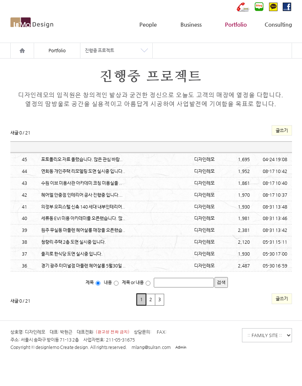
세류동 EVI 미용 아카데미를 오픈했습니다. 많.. (83, 218)
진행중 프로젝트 (99, 50)
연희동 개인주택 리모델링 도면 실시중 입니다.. (83, 171)
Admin (180, 347)
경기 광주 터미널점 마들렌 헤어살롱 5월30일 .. (83, 265)
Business (191, 24)
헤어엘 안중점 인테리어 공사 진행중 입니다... (82, 194)
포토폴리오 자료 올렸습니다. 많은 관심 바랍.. (82, 159)
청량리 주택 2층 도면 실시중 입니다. (73, 241)
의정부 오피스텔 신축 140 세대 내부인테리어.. (83, 206)
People (148, 24)
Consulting (278, 24)
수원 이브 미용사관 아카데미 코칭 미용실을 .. (81, 183)
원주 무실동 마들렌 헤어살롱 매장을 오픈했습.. (83, 230)
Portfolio (236, 24)
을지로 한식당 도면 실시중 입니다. (72, 253)
